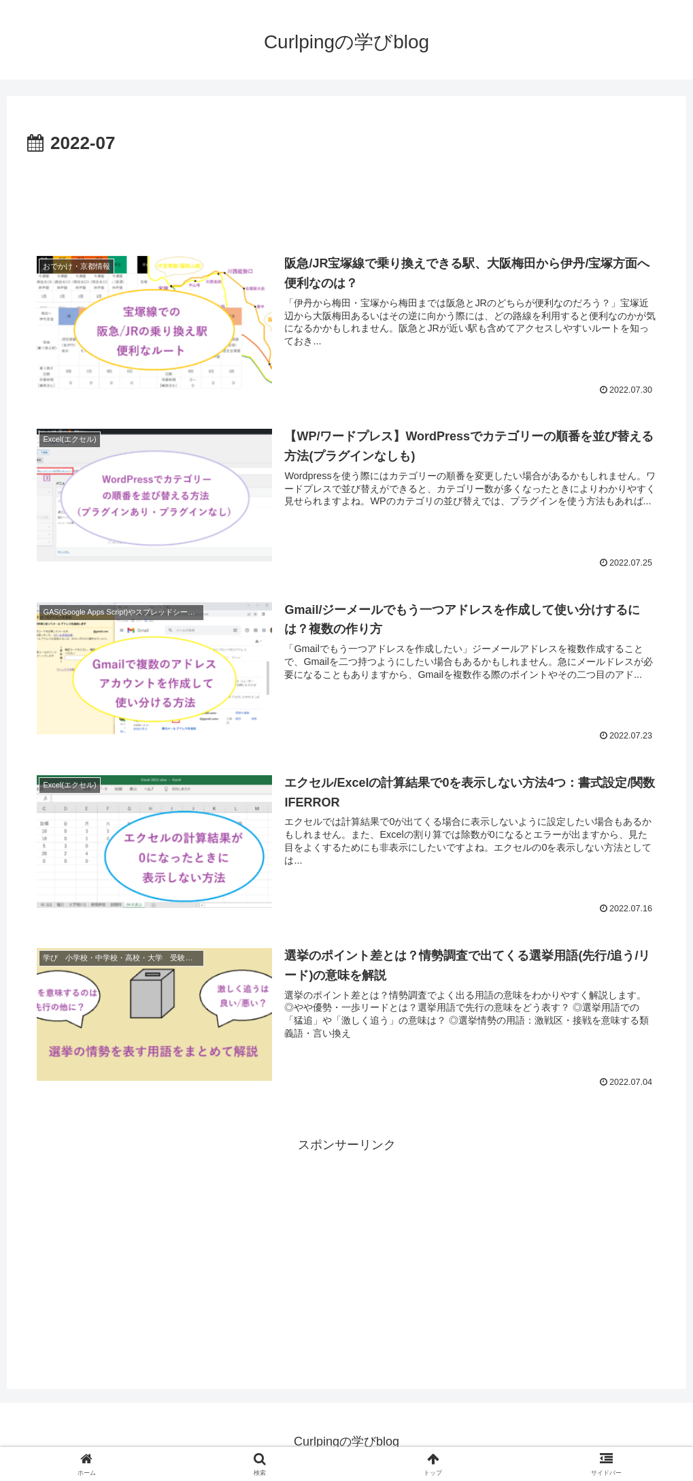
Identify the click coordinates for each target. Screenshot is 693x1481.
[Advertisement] (346, 196)
